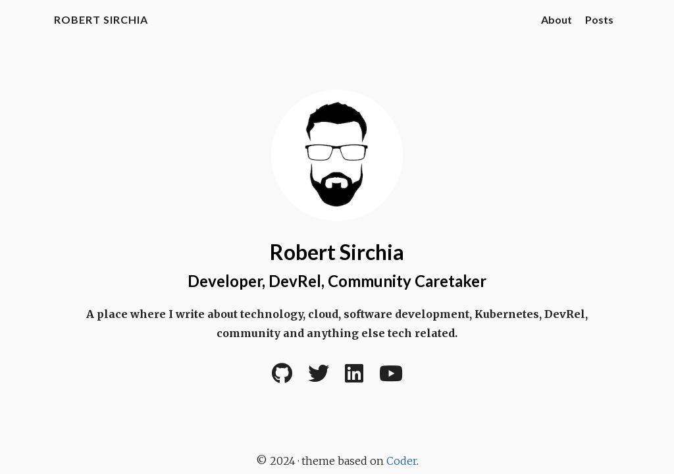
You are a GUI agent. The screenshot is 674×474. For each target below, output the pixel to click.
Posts (599, 19)
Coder (401, 460)
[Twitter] (318, 377)
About (556, 19)
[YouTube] (391, 377)
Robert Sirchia (101, 19)
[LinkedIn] (354, 377)
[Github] (282, 377)
